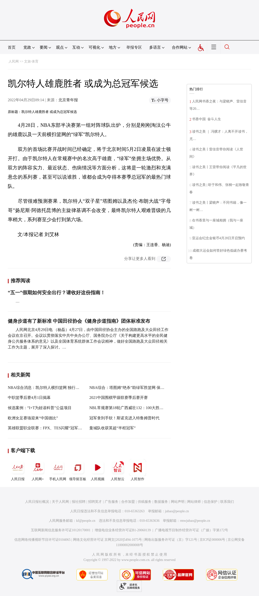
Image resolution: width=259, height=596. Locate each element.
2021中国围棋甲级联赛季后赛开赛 (118, 397)
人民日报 (17, 470)
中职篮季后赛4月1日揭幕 (29, 397)
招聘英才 (95, 502)
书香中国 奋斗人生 (206, 119)
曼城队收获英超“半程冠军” (112, 428)
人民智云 (117, 470)
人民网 (14, 61)
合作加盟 (128, 502)
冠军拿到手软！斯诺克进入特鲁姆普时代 (124, 418)
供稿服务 (144, 502)
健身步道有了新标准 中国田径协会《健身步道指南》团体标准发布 (79, 321)
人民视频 (97, 470)
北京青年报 (68, 100)
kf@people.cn (85, 521)
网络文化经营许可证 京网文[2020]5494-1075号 (107, 539)
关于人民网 (60, 502)
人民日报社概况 (37, 502)
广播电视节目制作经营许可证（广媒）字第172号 (191, 530)
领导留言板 (77, 470)
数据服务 (161, 502)
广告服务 (111, 502)
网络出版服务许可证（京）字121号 (170, 539)
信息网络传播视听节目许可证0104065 (42, 539)
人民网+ (37, 470)
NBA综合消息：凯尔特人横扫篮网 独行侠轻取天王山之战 (57, 387)
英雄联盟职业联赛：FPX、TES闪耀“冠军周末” (48, 428)
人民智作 (137, 470)
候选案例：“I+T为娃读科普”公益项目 (40, 408)
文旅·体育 (31, 61)
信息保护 (210, 502)
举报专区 (134, 47)
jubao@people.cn (177, 511)
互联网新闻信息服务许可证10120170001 (61, 530)
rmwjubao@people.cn (195, 521)
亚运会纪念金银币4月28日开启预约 (218, 238)
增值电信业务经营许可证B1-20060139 (123, 530)
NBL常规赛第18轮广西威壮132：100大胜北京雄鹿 (132, 408)
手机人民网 (57, 470)
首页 (12, 47)
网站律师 (194, 502)
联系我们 (227, 502)
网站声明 (178, 502)
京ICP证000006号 (212, 539)
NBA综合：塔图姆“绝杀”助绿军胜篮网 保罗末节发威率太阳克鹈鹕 (146, 387)
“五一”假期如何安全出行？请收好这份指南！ (56, 292)
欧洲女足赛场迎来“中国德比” (33, 418)
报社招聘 (78, 502)
